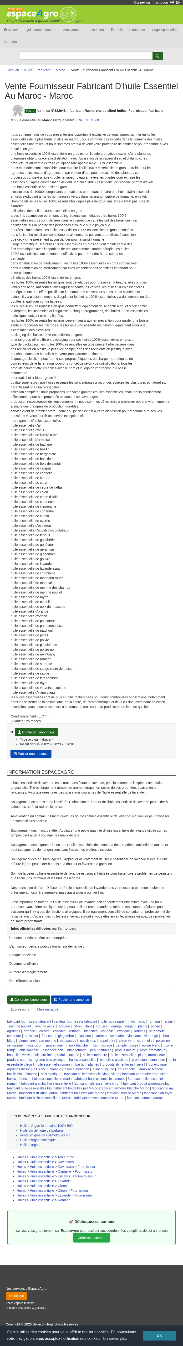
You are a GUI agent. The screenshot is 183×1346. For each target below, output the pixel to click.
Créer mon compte (91, 1238)
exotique (123, 1031)
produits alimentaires (118, 1064)
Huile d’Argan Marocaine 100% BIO (46, 1126)
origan (130, 1026)
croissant (31, 1036)
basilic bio (14, 1074)
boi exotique (158, 1064)
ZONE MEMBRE (88, 120)
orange (116, 1026)
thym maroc (136, 1021)
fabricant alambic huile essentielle (46, 1083)
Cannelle (64, 1171)
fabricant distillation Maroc (38, 1093)
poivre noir (164, 1040)
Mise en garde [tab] (47, 1009)
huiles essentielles (82, 1060)
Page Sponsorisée (165, 30)
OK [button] (159, 1336)
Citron (62, 1186)
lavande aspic (45, 1026)
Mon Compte (71, 30)
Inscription (160, 2)
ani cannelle (127, 1069)
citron (78, 1026)
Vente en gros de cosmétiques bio (45, 1135)
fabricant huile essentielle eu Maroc (45, 1098)
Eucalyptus (66, 1176)
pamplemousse (127, 1045)
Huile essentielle (42, 1157)
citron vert (126, 1040)
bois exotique (51, 1074)
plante (142, 1026)
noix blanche (78, 1045)
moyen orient (56, 1045)
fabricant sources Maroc (145, 1098)
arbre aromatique (152, 1050)
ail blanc (40, 1069)
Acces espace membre (20, 1303)
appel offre (107, 1040)
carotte (44, 1031)
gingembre (66, 1036)
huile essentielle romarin (54, 1064)
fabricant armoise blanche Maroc (125, 1088)
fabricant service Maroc (124, 1093)
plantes (93, 1064)
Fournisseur (86, 1167)
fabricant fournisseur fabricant (29, 1021)
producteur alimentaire (148, 1060)
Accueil (11, 30)
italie (88, 1026)
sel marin (117, 1036)
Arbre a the (66, 1157)
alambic (55, 1069)
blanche (31, 1074)
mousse (101, 1026)
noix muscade (102, 1045)
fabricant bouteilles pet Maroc (76, 1088)
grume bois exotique (51, 1060)
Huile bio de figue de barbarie (42, 1130)
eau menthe (47, 1040)
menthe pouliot (20, 1026)
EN (178, 2)
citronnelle (144, 1040)
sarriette (101, 1036)
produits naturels (19, 1060)
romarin (154, 1021)
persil (141, 1064)
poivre (155, 1026)
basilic (80, 1064)
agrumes (13, 1031)
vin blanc (134, 1036)
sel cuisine (15, 1045)
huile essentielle (123, 1055)
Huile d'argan (30, 1145)
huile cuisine (42, 1055)
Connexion (142, 2)
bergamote (157, 1031)
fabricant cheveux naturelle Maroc (99, 1098)
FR (172, 2)
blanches (90, 1031)
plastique (84, 1036)
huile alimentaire (95, 1055)
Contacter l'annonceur (28, 999)
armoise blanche (151, 1069)
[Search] (86, 56)
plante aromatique (151, 1055)
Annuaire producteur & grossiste (26, 1308)
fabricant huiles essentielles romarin (45, 1079)
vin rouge (151, 1036)
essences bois (53, 1050)
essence (59, 1031)
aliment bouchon (77, 1069)
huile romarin (76, 1050)
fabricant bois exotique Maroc (82, 1093)
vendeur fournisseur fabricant (75, 1021)
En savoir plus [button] (115, 1338)
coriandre (14, 1036)
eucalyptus (88, 1040)
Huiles (21, 1157)
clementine (27, 1040)
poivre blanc (151, 1045)
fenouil (168, 1021)
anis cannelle (29, 1050)
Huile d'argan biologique (38, 1140)
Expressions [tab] (20, 1009)
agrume (64, 1026)
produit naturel (126, 1050)
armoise (30, 1031)
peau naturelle (100, 1050)
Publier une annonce (128, 30)
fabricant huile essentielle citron (97, 1083)
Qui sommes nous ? (40, 30)
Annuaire (10, 42)
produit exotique (67, 1055)
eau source (68, 1040)
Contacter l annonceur (36, 732)
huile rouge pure (112, 1021)
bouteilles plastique (114, 1060)
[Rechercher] (157, 56)
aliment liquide (103, 1069)
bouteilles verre (18, 1055)
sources (139, 1031)
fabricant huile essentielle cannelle (99, 1079)
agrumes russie (18, 1069)
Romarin (64, 1200)
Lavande (64, 1181)
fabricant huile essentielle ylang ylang (91, 1074)
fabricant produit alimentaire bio (146, 1083)
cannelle (107, 1031)
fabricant (48, 1036)
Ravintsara (66, 1162)
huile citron (34, 1045)
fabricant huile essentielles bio (29, 1088)
